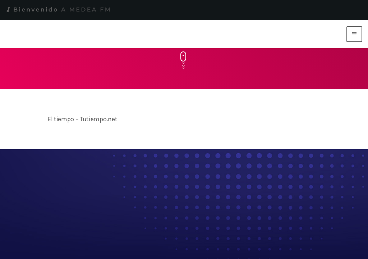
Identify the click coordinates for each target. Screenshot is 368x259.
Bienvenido (58, 10)
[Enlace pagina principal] (175, 34)
